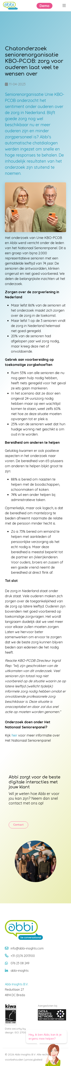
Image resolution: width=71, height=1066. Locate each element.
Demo (44, 6)
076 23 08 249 (20, 963)
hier (14, 735)
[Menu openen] (64, 6)
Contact (18, 824)
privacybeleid (33, 1059)
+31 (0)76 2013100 (23, 956)
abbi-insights (20, 970)
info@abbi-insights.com (27, 948)
